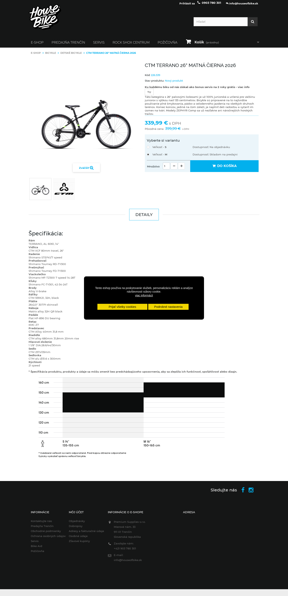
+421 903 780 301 (124, 551)
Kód (147, 77)
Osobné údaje (76, 538)
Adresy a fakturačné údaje (84, 533)
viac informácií (144, 295)
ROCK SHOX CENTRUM (131, 45)
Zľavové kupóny (77, 543)
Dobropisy (73, 528)
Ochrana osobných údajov (45, 538)
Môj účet (74, 515)
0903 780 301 (211, 5)
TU (149, 94)
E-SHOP (37, 45)
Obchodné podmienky (43, 533)
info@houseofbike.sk (127, 562)
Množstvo (153, 169)
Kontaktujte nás (38, 523)
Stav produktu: (154, 83)
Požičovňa (167, 45)
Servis (99, 45)
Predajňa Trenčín (68, 45)
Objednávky (75, 523)
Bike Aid (33, 548)
